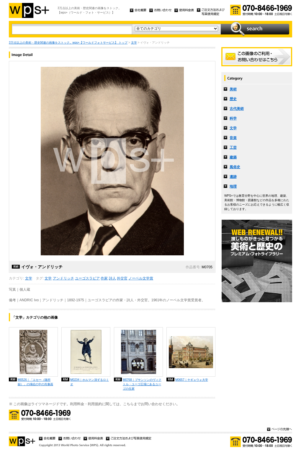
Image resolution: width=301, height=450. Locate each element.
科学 (233, 118)
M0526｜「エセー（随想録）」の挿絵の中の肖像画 (35, 382)
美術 (233, 89)
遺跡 (233, 177)
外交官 (122, 278)
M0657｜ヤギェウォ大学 (191, 379)
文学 (134, 42)
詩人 (112, 278)
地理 (233, 186)
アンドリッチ (63, 278)
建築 (233, 157)
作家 (104, 278)
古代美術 (237, 109)
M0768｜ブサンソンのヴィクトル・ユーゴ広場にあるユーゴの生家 (142, 384)
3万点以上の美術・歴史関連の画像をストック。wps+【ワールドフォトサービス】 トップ (68, 42)
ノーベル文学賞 (140, 278)
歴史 (233, 99)
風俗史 (235, 167)
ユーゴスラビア (87, 278)
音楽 (233, 138)
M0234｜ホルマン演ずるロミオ (89, 382)
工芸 (233, 147)
